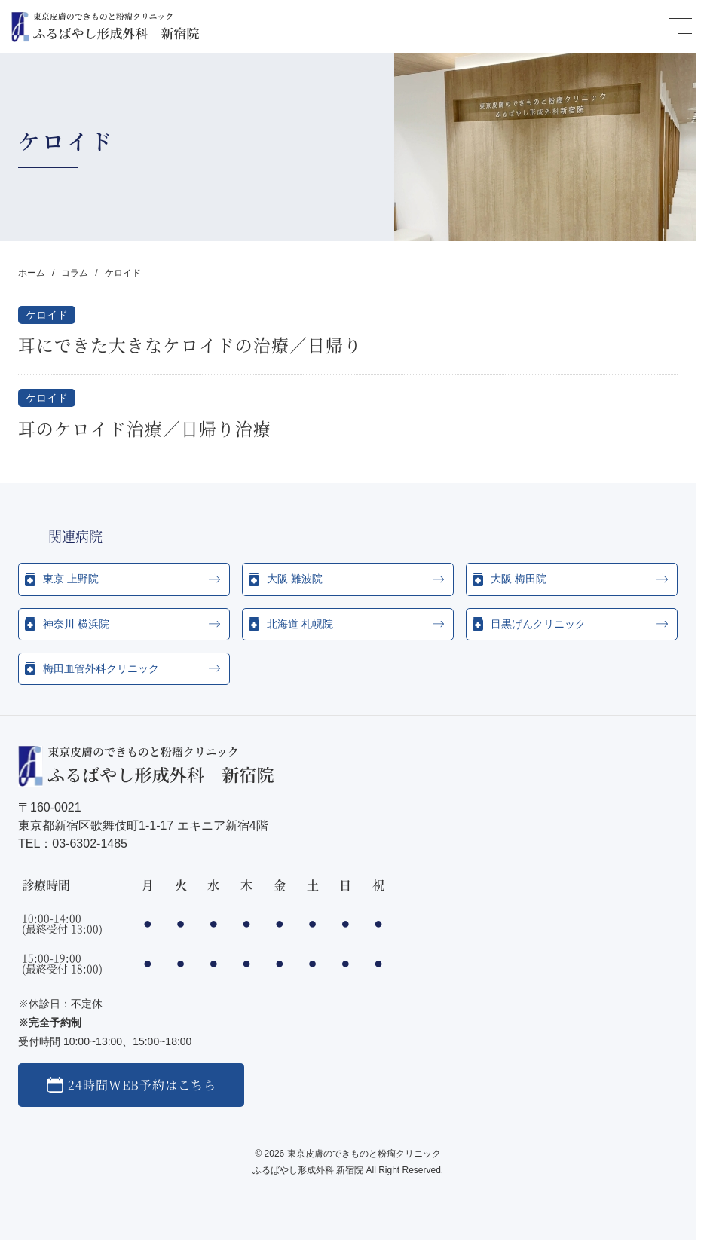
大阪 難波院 (295, 579)
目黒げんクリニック (538, 624)
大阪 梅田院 (518, 579)
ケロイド (47, 315)
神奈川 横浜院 (76, 624)
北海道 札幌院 (300, 624)
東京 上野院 (71, 579)
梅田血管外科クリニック (101, 668)
